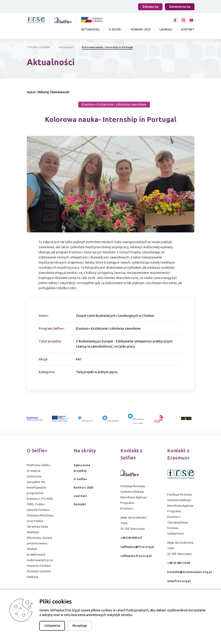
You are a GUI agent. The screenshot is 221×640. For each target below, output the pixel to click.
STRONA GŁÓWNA (38, 47)
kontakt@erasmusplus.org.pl (189, 571)
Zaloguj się (150, 6)
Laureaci (166, 29)
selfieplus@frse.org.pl (137, 546)
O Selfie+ (115, 29)
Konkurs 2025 (141, 29)
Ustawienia (52, 625)
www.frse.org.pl (178, 581)
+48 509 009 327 (131, 537)
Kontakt (187, 29)
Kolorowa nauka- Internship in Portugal (107, 47)
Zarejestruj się (179, 6)
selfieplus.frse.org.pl (136, 555)
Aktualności (90, 29)
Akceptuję (79, 625)
